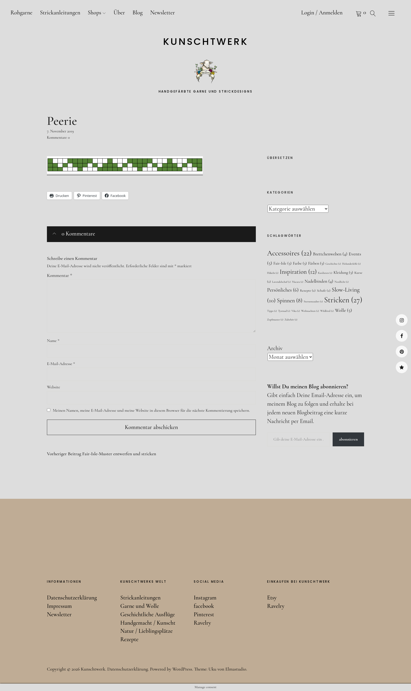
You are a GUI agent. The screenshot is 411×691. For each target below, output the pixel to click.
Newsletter (162, 12)
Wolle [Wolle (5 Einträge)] (343, 310)
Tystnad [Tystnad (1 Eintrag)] (284, 311)
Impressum (59, 606)
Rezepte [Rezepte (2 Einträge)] (308, 290)
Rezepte (129, 639)
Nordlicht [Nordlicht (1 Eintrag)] (341, 281)
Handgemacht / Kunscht (147, 622)
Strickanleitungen (60, 12)
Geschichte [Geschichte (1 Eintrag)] (333, 263)
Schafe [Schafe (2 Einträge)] (323, 290)
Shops (94, 12)
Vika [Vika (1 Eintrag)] (295, 311)
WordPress (182, 669)
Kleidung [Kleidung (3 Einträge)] (343, 272)
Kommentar (59, 275)
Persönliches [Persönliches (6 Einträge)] (283, 290)
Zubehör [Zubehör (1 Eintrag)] (291, 319)
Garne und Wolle (139, 606)
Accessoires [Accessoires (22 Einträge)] (289, 253)
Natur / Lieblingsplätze (146, 631)
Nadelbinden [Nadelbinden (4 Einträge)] (319, 281)
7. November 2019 (60, 131)
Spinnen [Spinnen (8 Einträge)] (289, 300)
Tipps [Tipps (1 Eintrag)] (272, 311)
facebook (402, 336)
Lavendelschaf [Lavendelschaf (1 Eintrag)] (281, 281)
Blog (137, 12)
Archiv (275, 348)
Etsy (272, 597)
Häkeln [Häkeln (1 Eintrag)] (272, 273)
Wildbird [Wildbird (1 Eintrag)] (327, 311)
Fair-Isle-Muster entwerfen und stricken (101, 454)
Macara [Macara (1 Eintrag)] (297, 281)
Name (53, 340)
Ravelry (402, 367)
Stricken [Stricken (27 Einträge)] (343, 299)
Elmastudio (235, 669)
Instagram (402, 320)
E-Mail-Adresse (61, 363)
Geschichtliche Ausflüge (147, 614)
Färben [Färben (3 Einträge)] (316, 263)
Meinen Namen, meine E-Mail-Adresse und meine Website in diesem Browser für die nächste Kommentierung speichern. (151, 410)
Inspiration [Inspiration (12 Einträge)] (298, 272)
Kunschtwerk (205, 42)
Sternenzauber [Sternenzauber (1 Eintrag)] (313, 301)
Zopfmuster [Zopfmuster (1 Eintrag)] (275, 319)
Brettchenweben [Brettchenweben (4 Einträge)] (330, 254)
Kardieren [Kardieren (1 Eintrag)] (325, 273)
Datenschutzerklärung (72, 597)
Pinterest (402, 351)
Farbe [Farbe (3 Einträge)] (300, 263)
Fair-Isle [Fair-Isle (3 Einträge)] (282, 263)
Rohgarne (21, 12)
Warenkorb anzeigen (352, 13)
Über (119, 12)
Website (53, 387)
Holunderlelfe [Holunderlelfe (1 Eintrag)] (351, 263)
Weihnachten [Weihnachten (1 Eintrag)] (310, 311)
